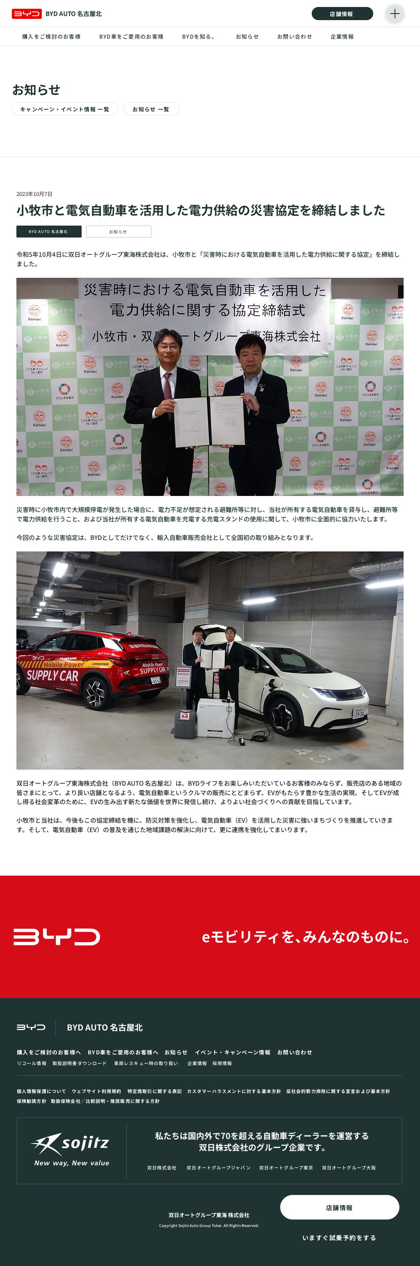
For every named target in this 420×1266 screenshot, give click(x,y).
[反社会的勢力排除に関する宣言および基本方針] (340, 1091)
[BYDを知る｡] (199, 36)
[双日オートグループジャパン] (219, 1167)
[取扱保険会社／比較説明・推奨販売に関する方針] (113, 1101)
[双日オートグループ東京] (287, 1167)
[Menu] (395, 13)
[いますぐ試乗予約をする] (339, 1237)
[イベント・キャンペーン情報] (234, 1052)
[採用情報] (223, 1063)
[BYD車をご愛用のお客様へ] (124, 1052)
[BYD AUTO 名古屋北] (49, 232)
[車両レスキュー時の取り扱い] (149, 1063)
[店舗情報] (342, 13)
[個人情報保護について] (43, 1091)
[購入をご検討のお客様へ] (50, 1052)
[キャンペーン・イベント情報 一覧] (65, 108)
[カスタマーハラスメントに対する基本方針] (235, 1091)
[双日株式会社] (163, 1167)
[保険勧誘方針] (33, 1101)
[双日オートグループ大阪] (350, 1167)
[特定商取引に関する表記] (156, 1091)
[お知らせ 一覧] (151, 108)
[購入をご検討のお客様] (52, 36)
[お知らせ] (248, 36)
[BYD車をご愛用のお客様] (132, 36)
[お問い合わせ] (295, 36)
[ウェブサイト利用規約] (98, 1091)
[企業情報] (343, 36)
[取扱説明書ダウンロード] (81, 1063)
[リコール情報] (33, 1063)
